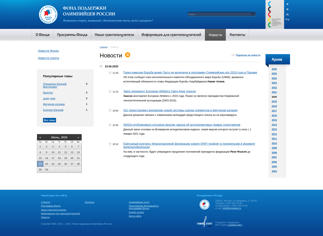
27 (72, 163)
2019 (274, 101)
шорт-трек (49, 98)
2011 (274, 138)
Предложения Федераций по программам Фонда (144, 207)
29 (40, 169)
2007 (274, 157)
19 (65, 158)
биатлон (48, 92)
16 (46, 158)
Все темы (49, 120)
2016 (274, 115)
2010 (274, 143)
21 (78, 158)
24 (52, 163)
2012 (274, 134)
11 (59, 152)
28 (78, 163)
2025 (274, 73)
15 (40, 158)
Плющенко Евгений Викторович (55, 85)
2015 (274, 120)
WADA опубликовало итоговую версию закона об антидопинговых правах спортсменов (181, 124)
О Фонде (45, 202)
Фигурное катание (54, 104)
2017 (274, 110)
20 (72, 158)
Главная (103, 47)
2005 (274, 166)
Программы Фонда (50, 206)
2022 (274, 87)
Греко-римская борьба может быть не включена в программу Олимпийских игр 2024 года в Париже (190, 72)
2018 (274, 106)
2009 (274, 148)
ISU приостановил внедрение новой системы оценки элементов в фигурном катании (180, 110)
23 (46, 163)
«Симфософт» (234, 225)
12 (65, 152)
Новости (45, 217)
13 (72, 152)
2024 (274, 78)
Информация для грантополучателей (60, 213)
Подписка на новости (248, 55)
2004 (274, 171)
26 (65, 163)
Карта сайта (135, 216)
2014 (274, 124)
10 (52, 152)
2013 (274, 129)
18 (59, 158)
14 (78, 152)
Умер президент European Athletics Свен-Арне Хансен (159, 91)
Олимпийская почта (139, 202)
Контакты (90, 202)
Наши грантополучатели (53, 210)
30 (46, 169)
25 (59, 163)
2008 (274, 152)
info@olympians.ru (232, 208)
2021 (274, 92)
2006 (274, 162)
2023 (274, 83)
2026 (274, 69)
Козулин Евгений (53, 110)
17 (52, 158)
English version (136, 212)
